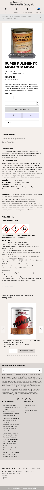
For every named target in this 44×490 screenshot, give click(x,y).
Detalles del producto (13, 139)
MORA (12, 71)
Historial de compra (31, 405)
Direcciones (29, 408)
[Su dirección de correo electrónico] (20, 370)
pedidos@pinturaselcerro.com (24, 471)
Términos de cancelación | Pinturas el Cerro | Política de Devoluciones (11, 454)
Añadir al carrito (22, 109)
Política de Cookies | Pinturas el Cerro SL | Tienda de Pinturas (10, 448)
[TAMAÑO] (9, 97)
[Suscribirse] (40, 370)
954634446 (8, 471)
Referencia (8, 74)
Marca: (7, 71)
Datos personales (31, 410)
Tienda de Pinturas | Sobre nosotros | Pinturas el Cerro (11, 407)
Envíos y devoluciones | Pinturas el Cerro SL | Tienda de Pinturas (10, 441)
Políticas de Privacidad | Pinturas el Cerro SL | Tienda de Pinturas (11, 435)
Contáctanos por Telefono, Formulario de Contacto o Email (11, 414)
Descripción (8, 135)
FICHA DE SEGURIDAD (10, 220)
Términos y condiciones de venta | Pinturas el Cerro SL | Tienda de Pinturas (11, 427)
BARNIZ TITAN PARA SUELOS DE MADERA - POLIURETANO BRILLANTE (16, 344)
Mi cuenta (28, 413)
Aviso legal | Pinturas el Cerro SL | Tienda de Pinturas (11, 420)
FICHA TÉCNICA (8, 217)
